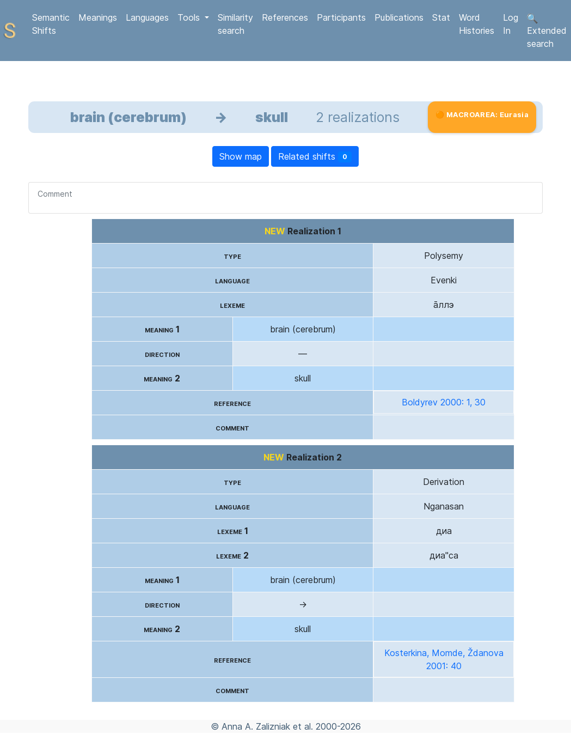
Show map (240, 156)
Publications (398, 17)
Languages (147, 17)
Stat (441, 17)
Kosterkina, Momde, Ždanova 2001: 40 (444, 659)
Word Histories (476, 24)
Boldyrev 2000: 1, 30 (444, 402)
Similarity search (235, 24)
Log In (510, 24)
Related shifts (315, 156)
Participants (341, 17)
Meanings (97, 17)
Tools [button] (189, 17)
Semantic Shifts (51, 24)
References (285, 17)
